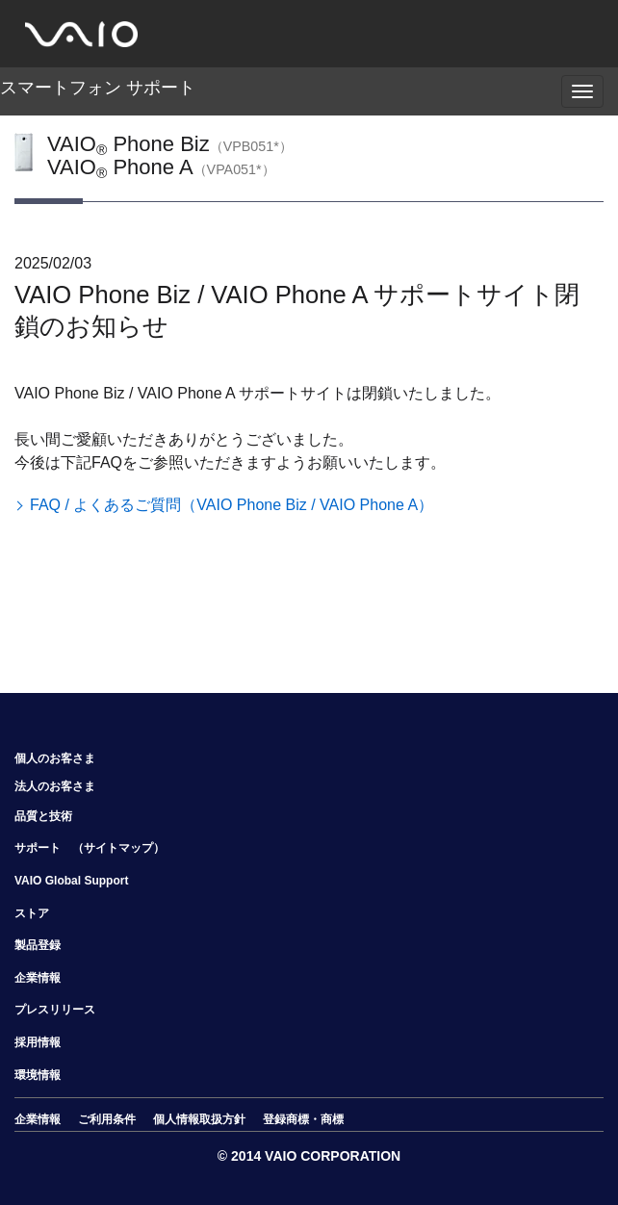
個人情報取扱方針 (199, 1119)
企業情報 (37, 978)
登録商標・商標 (303, 1119)
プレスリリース (54, 1009)
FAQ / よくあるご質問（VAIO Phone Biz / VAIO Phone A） (231, 505)
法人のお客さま (54, 786)
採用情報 (37, 1042)
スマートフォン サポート (97, 87)
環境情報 (37, 1075)
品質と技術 (43, 816)
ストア (31, 913)
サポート (37, 848)
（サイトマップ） (118, 848)
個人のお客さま (54, 758)
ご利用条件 (107, 1119)
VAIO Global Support (71, 880)
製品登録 (37, 945)
